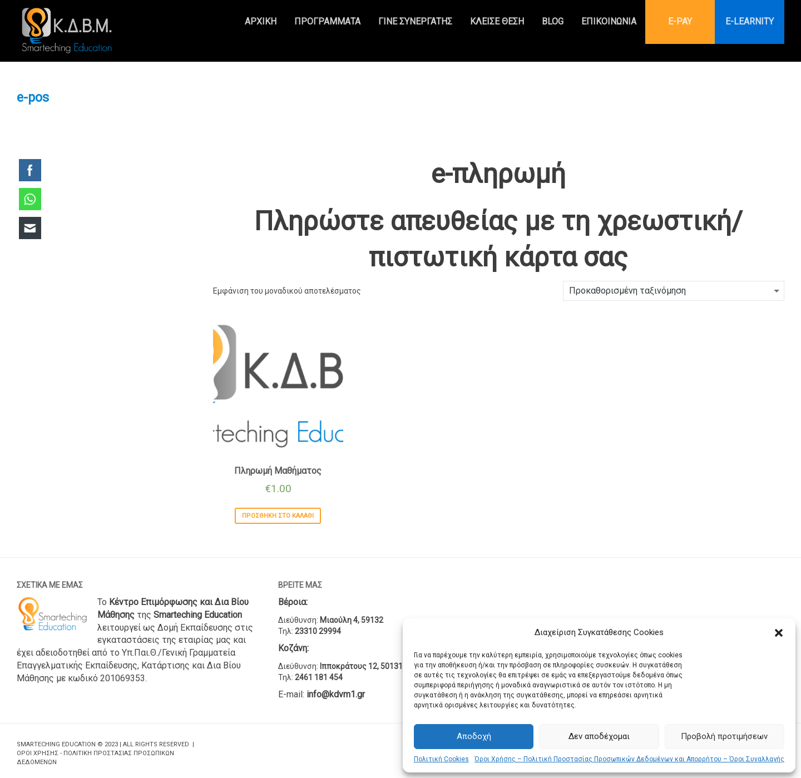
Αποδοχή (474, 736)
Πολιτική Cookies (441, 759)
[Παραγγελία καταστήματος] (673, 291)
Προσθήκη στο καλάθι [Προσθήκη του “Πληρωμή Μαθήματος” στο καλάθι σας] (278, 515)
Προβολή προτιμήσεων (724, 736)
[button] (778, 632)
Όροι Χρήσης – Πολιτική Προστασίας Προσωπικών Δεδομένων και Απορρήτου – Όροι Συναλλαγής (629, 759)
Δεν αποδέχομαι (599, 736)
